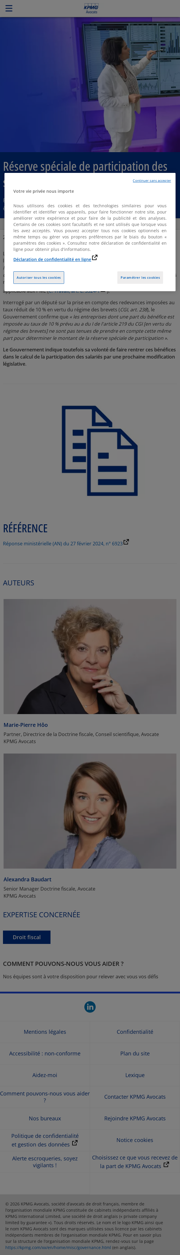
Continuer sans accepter (152, 181)
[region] (90, 232)
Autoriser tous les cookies (39, 277)
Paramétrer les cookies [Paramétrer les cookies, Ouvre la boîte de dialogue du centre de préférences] (140, 277)
